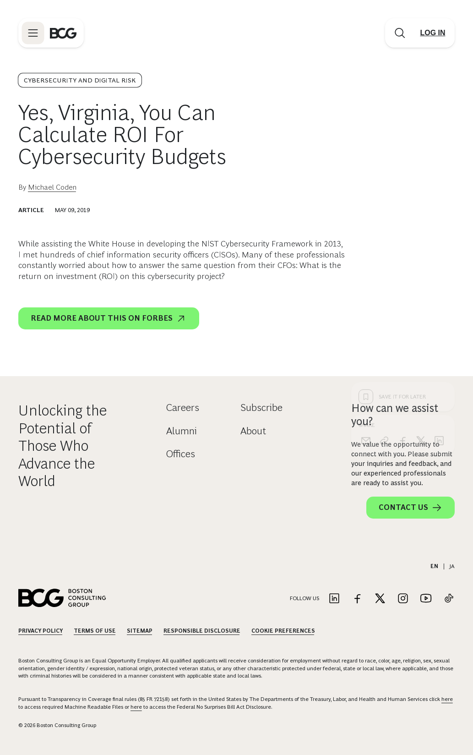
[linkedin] (439, 293)
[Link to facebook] (357, 599)
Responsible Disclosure (201, 631)
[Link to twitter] (380, 599)
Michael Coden (52, 187)
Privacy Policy (40, 631)
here (447, 699)
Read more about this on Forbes (109, 318)
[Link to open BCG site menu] (33, 33)
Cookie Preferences (283, 631)
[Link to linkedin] (334, 599)
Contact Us (410, 507)
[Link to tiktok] (449, 599)
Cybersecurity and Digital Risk (80, 80)
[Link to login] (432, 33)
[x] (420, 293)
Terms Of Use (95, 631)
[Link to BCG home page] (63, 33)
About (253, 431)
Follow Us (304, 598)
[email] (366, 293)
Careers (182, 407)
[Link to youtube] (426, 599)
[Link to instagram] (403, 599)
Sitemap (139, 631)
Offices (180, 454)
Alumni (181, 431)
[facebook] (402, 293)
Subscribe (261, 407)
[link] (384, 293)
